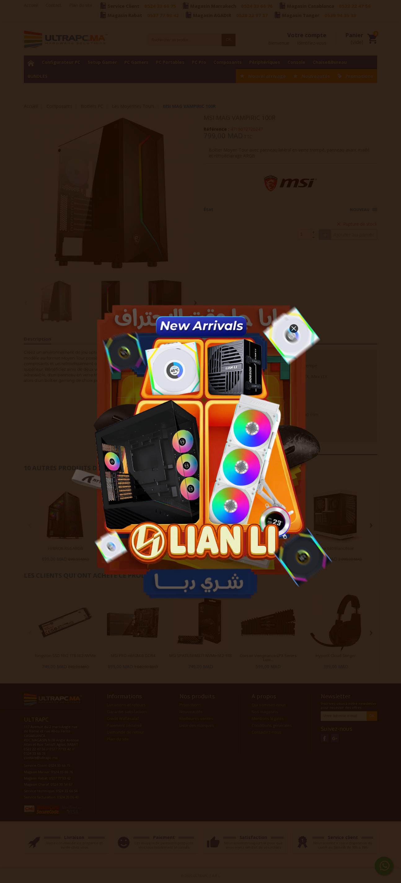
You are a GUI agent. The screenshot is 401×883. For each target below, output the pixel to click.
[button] (293, 328)
